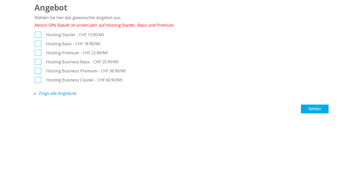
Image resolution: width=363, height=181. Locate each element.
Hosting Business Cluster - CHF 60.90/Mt (84, 80)
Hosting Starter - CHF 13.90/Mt (75, 34)
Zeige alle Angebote (57, 93)
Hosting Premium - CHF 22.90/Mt (77, 53)
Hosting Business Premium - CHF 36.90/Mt (86, 71)
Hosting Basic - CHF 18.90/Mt (73, 44)
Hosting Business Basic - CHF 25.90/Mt (82, 62)
